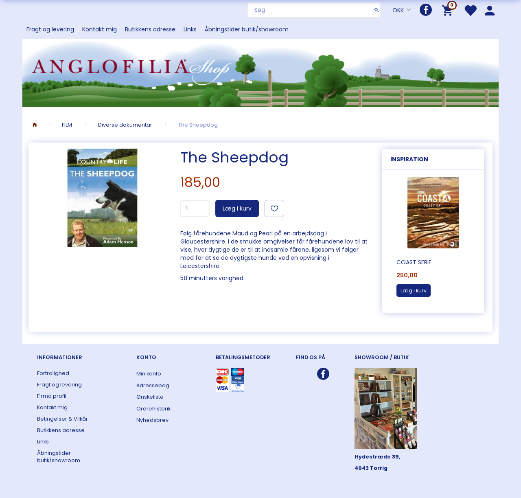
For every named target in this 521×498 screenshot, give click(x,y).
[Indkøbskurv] (449, 10)
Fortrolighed (53, 373)
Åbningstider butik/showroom (247, 29)
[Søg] (376, 10)
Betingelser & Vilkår (62, 418)
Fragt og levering (50, 29)
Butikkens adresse (150, 29)
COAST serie (413, 262)
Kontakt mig (99, 29)
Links (190, 29)
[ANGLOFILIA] (260, 72)
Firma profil (51, 396)
